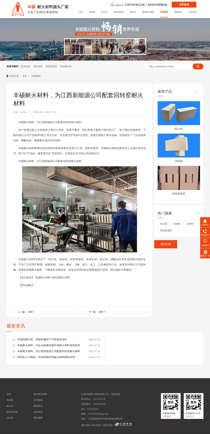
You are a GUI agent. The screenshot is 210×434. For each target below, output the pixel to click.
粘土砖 (104, 12)
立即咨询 (184, 4)
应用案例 (164, 12)
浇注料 (133, 12)
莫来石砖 (25, 66)
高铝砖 (92, 12)
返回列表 (165, 244)
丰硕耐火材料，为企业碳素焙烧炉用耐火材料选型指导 (48, 345)
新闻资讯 (178, 12)
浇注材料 (37, 66)
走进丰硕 (192, 12)
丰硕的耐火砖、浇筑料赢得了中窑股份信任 (42, 339)
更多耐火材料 (148, 12)
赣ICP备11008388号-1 (92, 425)
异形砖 (190, 223)
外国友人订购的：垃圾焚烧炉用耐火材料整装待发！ (47, 357)
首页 (81, 12)
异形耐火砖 (66, 66)
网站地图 (38, 418)
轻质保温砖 (119, 12)
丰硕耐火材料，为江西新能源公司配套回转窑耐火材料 (48, 351)
